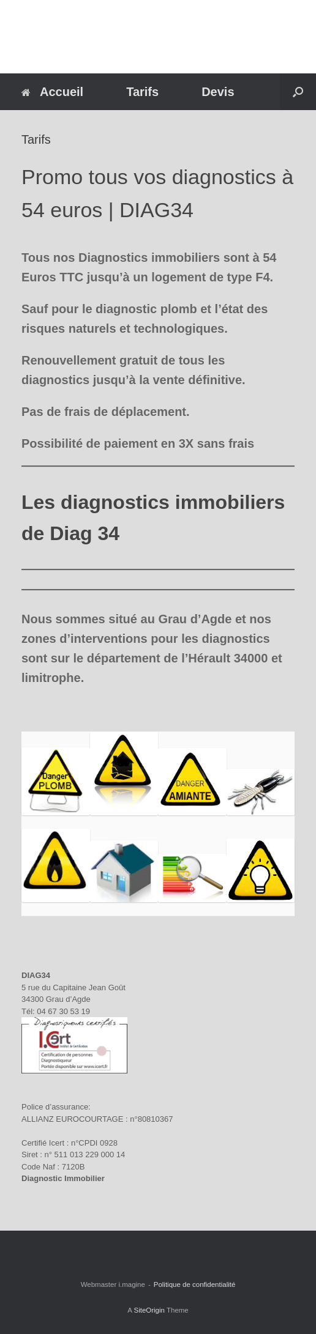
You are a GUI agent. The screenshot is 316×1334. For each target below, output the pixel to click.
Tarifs (142, 91)
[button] (298, 91)
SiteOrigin (149, 1310)
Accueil (52, 91)
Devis (217, 91)
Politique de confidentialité (195, 1284)
